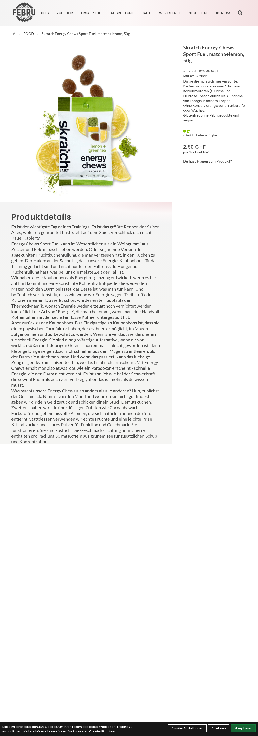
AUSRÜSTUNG (122, 12)
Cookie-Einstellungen (187, 728)
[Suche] (240, 13)
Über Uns (223, 12)
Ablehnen (219, 728)
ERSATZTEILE (91, 12)
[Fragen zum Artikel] (215, 161)
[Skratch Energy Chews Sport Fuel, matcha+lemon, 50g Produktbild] (86, 121)
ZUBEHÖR (65, 12)
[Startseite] (14, 33)
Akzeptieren (243, 728)
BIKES (44, 12)
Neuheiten (197, 12)
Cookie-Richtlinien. (103, 731)
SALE (147, 12)
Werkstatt (169, 12)
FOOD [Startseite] (28, 33)
